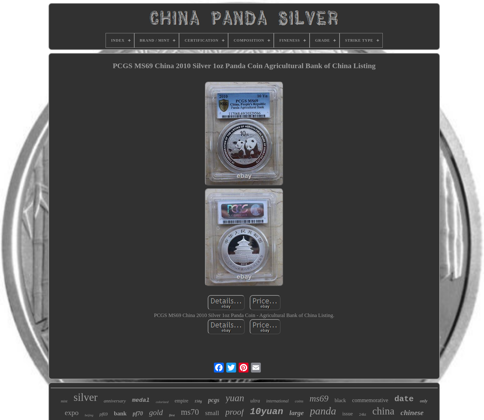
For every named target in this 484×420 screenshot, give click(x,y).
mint (64, 401)
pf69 (103, 414)
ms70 (190, 412)
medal (141, 400)
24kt (362, 414)
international (277, 401)
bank (120, 413)
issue (347, 414)
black (340, 400)
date (404, 399)
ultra (255, 400)
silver (85, 397)
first (172, 415)
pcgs (213, 400)
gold (156, 412)
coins (299, 401)
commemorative (370, 400)
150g (198, 401)
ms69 (319, 398)
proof (234, 412)
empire (181, 400)
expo (72, 413)
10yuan (266, 411)
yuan (235, 398)
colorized (162, 402)
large (297, 413)
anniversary (115, 400)
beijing (89, 415)
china (383, 411)
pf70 (138, 413)
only (424, 401)
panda (323, 411)
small (212, 413)
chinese (412, 413)
